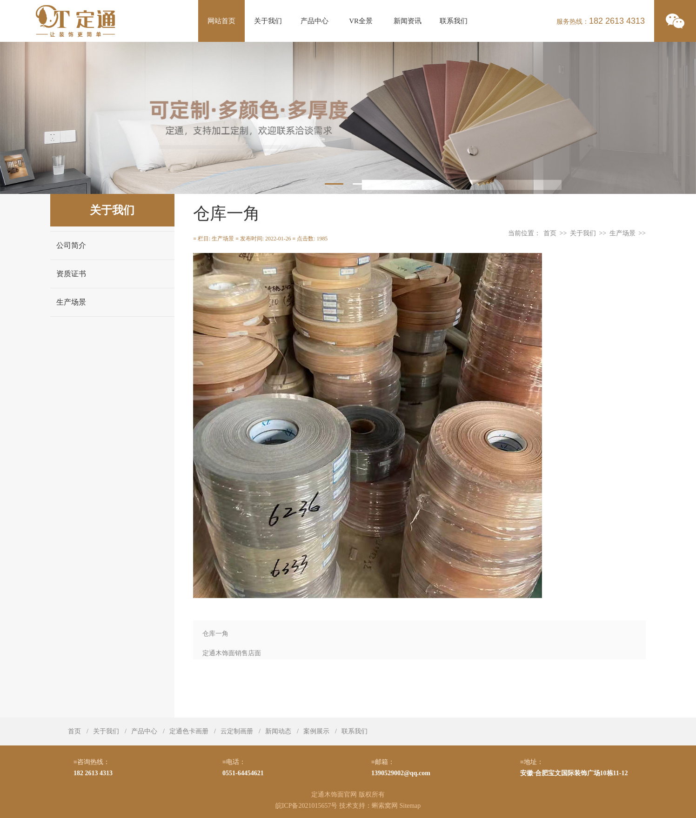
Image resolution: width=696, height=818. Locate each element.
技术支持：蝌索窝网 (368, 805)
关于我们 (268, 21)
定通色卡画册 (188, 731)
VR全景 (361, 21)
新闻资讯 (408, 21)
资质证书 (71, 274)
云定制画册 (237, 731)
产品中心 (314, 21)
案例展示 (316, 731)
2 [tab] (362, 184)
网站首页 (221, 21)
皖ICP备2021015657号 (306, 805)
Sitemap (410, 805)
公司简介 (71, 245)
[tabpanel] (348, 118)
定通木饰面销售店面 (231, 653)
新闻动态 (278, 731)
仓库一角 (215, 633)
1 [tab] (334, 184)
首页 (549, 233)
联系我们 (454, 21)
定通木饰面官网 (334, 794)
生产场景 (71, 302)
